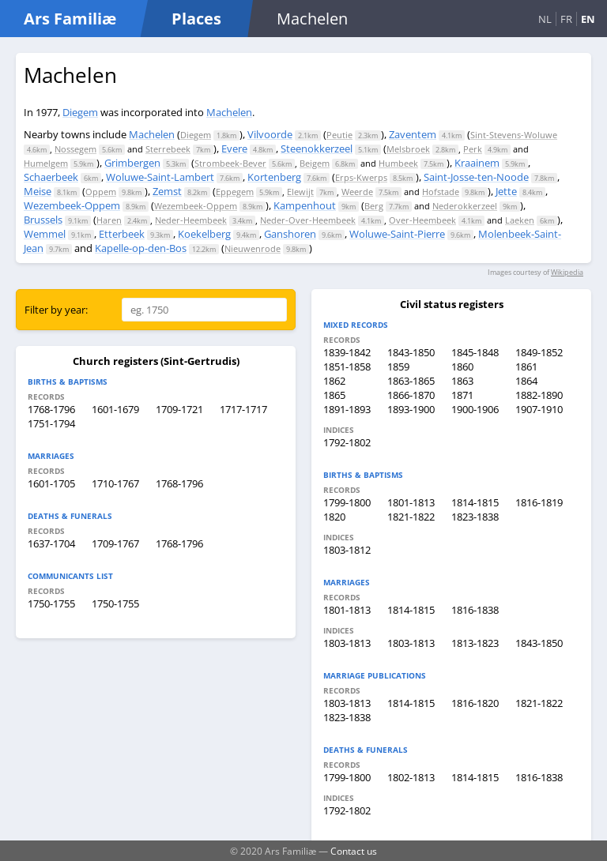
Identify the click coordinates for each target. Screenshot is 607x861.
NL (545, 19)
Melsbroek (408, 149)
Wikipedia (567, 272)
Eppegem (235, 191)
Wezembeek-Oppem (72, 205)
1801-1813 (411, 502)
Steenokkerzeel (317, 148)
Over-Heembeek (422, 220)
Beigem (315, 163)
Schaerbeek (51, 177)
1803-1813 (347, 643)
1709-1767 (115, 543)
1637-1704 (51, 543)
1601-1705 (51, 483)
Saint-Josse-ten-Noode (476, 177)
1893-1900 (411, 409)
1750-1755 (51, 603)
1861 (526, 366)
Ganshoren (290, 234)
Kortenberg (274, 177)
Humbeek (398, 163)
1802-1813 (411, 777)
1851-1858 (347, 366)
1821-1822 (411, 516)
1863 (462, 381)
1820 (334, 516)
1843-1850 (411, 352)
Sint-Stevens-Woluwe (513, 135)
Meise (37, 191)
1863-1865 (411, 381)
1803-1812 (347, 550)
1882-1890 (539, 395)
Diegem (80, 112)
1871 (462, 395)
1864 (526, 381)
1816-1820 (475, 703)
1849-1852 (539, 352)
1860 (462, 366)
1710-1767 (115, 483)
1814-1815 (475, 502)
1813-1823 (475, 643)
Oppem (100, 191)
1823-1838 (475, 516)
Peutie (339, 135)
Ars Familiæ (70, 18)
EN (588, 19)
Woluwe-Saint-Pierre (397, 234)
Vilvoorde (269, 134)
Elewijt (300, 191)
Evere (234, 148)
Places (196, 18)
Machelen (229, 112)
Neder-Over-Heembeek (308, 220)
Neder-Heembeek (191, 220)
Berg (373, 206)
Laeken (519, 220)
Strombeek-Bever (230, 163)
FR (566, 19)
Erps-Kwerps (361, 177)
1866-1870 (411, 395)
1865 (334, 395)
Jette (506, 191)
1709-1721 (179, 409)
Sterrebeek (167, 149)
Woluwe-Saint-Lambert (160, 177)
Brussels (43, 219)
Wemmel (45, 234)
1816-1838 (475, 610)
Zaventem (412, 134)
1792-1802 (347, 442)
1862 (334, 381)
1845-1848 (475, 352)
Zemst (167, 191)
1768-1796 (51, 409)
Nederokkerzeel (464, 206)
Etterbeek (122, 234)
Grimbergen (132, 163)
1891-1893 (347, 409)
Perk (472, 149)
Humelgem (46, 163)
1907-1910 (539, 409)
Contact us (353, 850)
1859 (398, 366)
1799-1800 (347, 502)
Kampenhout (304, 205)
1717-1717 (243, 409)
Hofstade (440, 191)
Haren (109, 220)
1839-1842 (347, 352)
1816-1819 (539, 502)
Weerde (357, 191)
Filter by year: (56, 310)
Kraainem (477, 163)
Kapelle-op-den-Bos (141, 248)
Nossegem (75, 149)
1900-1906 (475, 409)
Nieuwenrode (252, 248)
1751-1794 (51, 423)
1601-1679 (115, 409)
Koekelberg (204, 234)
